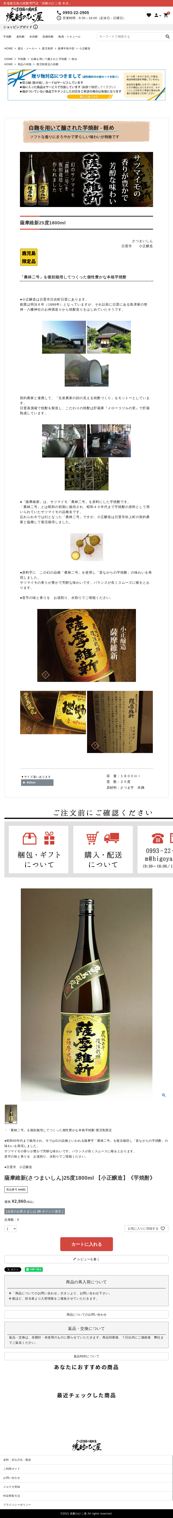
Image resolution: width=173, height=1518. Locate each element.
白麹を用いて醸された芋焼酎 (49, 59)
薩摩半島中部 (66, 48)
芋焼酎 (7, 36)
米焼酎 (33, 36)
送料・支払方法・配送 (17, 1459)
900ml (31, 782)
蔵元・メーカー (27, 48)
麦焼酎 (20, 36)
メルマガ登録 (11, 1486)
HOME (8, 48)
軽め (74, 59)
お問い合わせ (11, 1477)
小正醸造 (85, 48)
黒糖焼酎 (48, 36)
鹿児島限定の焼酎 (47, 64)
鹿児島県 (47, 48)
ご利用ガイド (11, 1468)
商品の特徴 (25, 64)
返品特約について (87, 1356)
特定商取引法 (11, 1495)
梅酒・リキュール (69, 36)
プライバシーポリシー (17, 1504)
